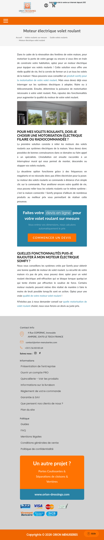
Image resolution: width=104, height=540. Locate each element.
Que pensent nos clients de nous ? (42, 403)
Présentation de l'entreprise (38, 366)
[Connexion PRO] (47, 5)
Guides (25, 424)
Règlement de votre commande (41, 391)
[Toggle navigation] (5, 21)
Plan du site (28, 410)
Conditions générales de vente (40, 443)
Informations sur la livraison (38, 385)
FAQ (23, 430)
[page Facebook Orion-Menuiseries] (40, 353)
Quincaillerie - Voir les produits (39, 379)
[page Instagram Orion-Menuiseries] (35, 353)
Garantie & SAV (30, 397)
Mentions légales (31, 436)
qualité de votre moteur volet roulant (42, 295)
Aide (91, 533)
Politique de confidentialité (37, 449)
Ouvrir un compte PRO (35, 372)
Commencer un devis (52, 237)
